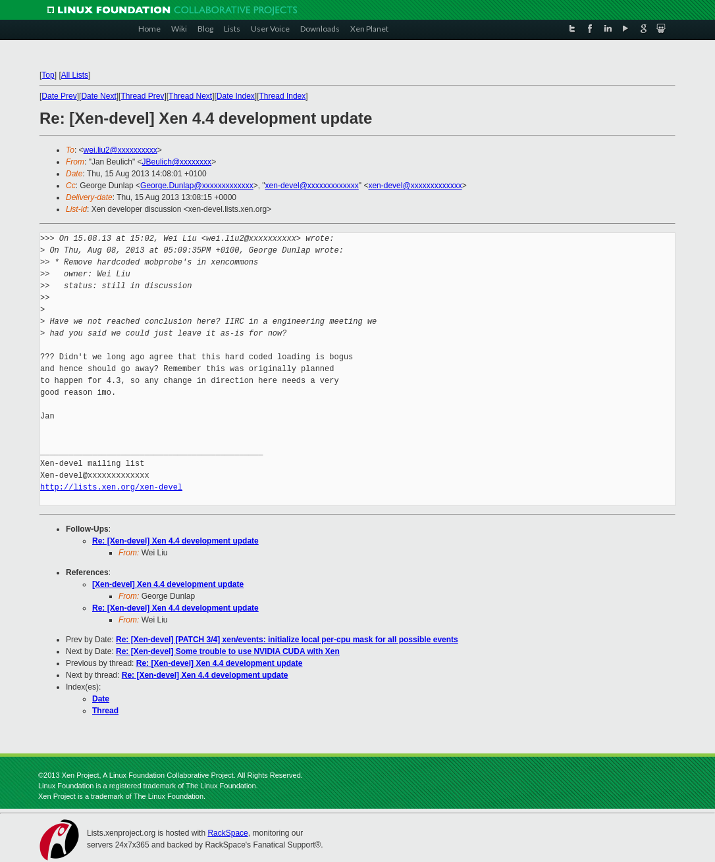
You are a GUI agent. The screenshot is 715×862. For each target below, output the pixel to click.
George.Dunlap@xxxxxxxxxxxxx (196, 185)
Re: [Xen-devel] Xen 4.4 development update (175, 540)
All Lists (74, 75)
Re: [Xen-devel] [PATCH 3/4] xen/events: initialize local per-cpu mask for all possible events (287, 639)
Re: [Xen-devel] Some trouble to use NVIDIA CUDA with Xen (228, 651)
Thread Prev (142, 96)
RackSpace (227, 833)
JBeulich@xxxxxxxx (177, 161)
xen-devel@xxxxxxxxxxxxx (312, 185)
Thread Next (190, 96)
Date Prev (58, 96)
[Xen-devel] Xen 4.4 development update (168, 584)
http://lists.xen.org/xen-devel (111, 487)
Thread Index (282, 96)
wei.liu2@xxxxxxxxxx (120, 150)
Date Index (236, 96)
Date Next (98, 96)
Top (47, 75)
